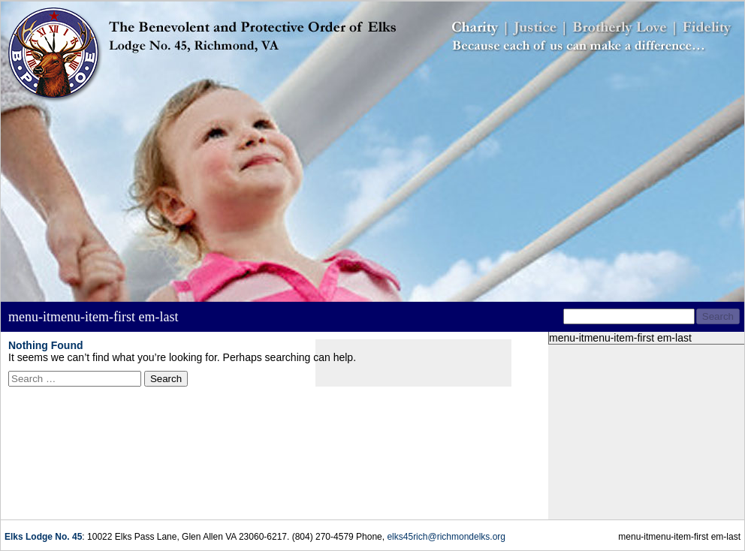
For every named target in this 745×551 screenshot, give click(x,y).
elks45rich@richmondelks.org (446, 536)
